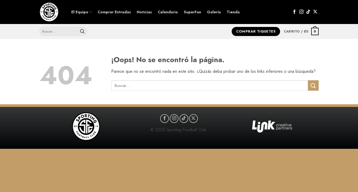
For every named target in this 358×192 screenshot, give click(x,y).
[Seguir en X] (315, 12)
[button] (301, 31)
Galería (214, 12)
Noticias (144, 12)
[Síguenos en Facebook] (294, 12)
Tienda (233, 12)
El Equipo (81, 12)
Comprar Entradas (114, 12)
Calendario (168, 12)
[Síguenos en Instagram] (301, 12)
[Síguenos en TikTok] (308, 12)
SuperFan (192, 12)
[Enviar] (82, 31)
